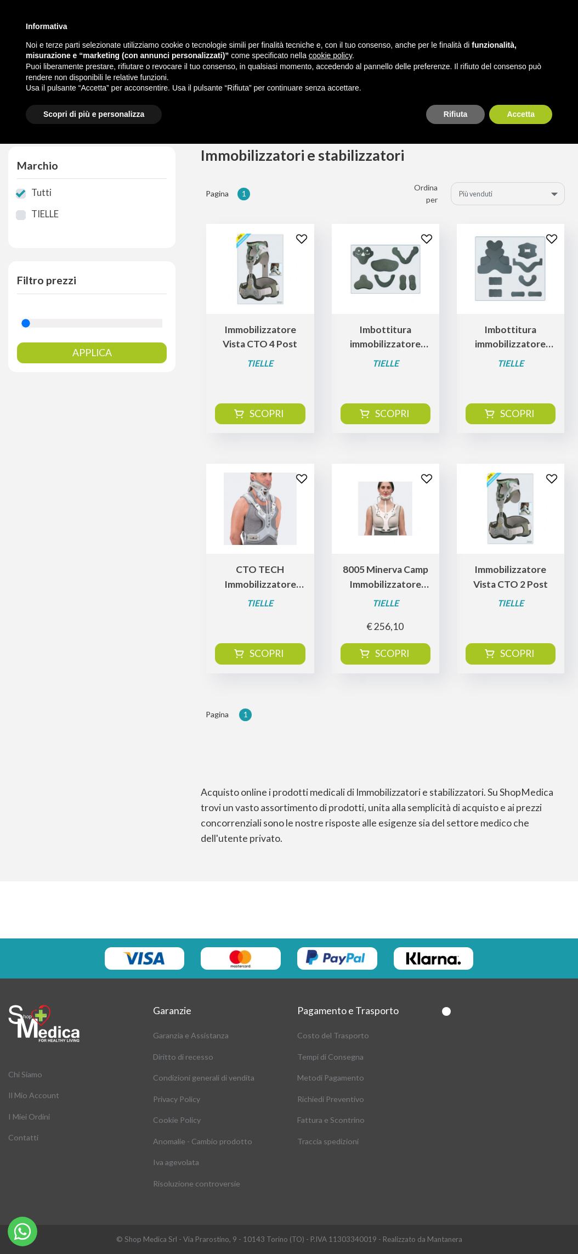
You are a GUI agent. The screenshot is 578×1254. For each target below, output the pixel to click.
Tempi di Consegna (330, 1056)
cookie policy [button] (330, 55)
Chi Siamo (25, 1074)
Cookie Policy (177, 1119)
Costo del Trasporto (333, 1035)
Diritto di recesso (183, 1056)
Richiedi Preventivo (330, 1099)
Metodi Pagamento (330, 1077)
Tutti (41, 192)
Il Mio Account (33, 1095)
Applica (92, 352)
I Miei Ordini (29, 1116)
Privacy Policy (176, 1099)
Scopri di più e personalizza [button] (93, 114)
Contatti (23, 1137)
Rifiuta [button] (456, 114)
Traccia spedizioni (328, 1141)
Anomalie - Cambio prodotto (202, 1141)
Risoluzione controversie (196, 1183)
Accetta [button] (521, 114)
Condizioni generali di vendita (203, 1077)
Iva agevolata (176, 1162)
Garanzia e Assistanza (191, 1035)
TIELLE (45, 214)
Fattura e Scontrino (331, 1119)
